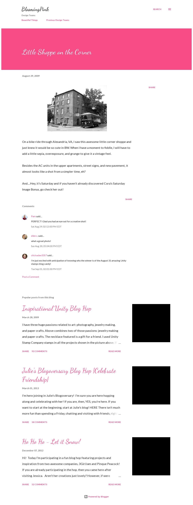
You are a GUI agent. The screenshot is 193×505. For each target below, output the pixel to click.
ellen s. (34, 235)
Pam (33, 216)
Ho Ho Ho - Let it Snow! (51, 441)
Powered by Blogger (96, 496)
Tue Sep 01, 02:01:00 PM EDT (46, 269)
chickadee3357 (39, 255)
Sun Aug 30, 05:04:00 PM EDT (46, 246)
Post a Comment (30, 276)
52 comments (39, 484)
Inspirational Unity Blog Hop (56, 308)
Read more (115, 351)
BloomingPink (35, 9)
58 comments (39, 422)
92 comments (39, 351)
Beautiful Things (30, 20)
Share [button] (152, 87)
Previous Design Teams (57, 20)
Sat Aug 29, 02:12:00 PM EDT (46, 226)
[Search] (157, 9)
